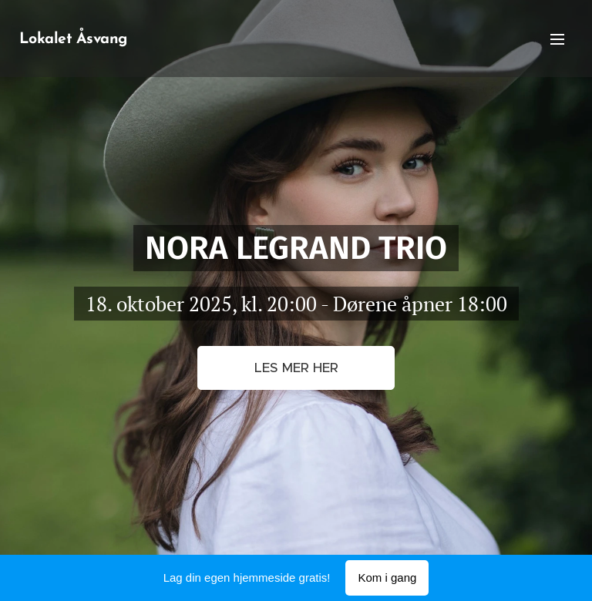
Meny (557, 39)
